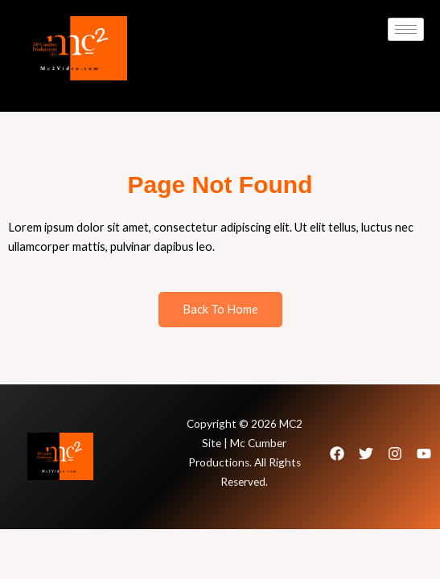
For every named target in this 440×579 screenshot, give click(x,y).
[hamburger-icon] (406, 29)
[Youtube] (424, 453)
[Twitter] (366, 453)
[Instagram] (395, 453)
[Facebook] (337, 453)
